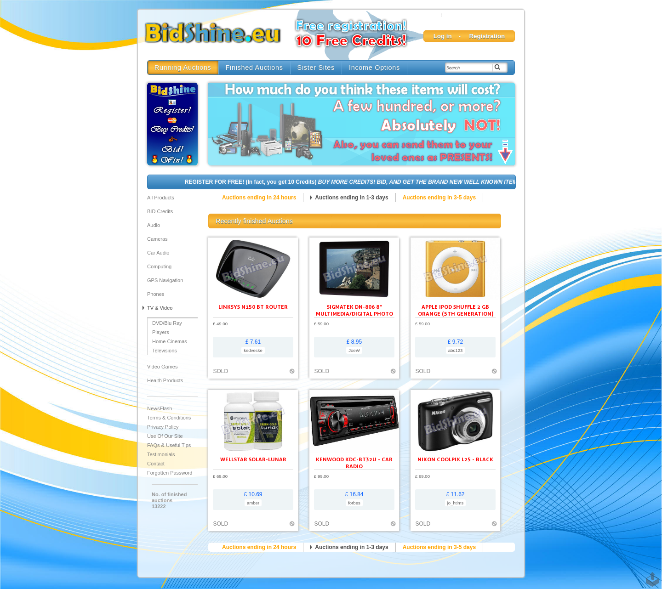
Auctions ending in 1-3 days (351, 197)
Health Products (165, 380)
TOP (650, 575)
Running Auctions (182, 67)
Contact (156, 463)
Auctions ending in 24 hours (259, 197)
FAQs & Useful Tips (169, 445)
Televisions (164, 350)
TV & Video (159, 308)
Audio (153, 225)
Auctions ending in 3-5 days (439, 197)
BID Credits (160, 211)
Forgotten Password (169, 473)
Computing (159, 266)
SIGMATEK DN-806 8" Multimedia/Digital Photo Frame (354, 313)
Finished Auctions (254, 67)
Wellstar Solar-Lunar (253, 459)
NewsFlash (159, 408)
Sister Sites (316, 67)
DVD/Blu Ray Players (167, 327)
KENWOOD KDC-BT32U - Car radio (354, 463)
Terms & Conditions (169, 417)
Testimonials (161, 454)
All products (160, 197)
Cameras (157, 239)
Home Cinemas (169, 341)
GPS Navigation (165, 280)
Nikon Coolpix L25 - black (455, 459)
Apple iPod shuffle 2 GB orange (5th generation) (455, 310)
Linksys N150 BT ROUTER (253, 306)
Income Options (374, 67)
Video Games (162, 366)
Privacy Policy (162, 427)
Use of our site (165, 436)
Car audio (158, 252)
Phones (155, 294)
